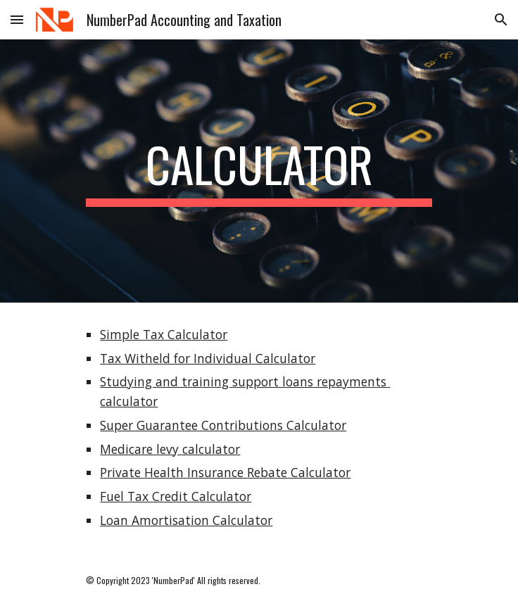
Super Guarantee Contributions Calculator (223, 425)
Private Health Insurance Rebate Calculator (225, 472)
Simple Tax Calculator (163, 334)
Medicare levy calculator (170, 449)
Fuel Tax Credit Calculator (175, 496)
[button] (17, 19)
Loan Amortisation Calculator (186, 520)
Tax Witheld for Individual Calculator (207, 358)
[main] (258, 171)
